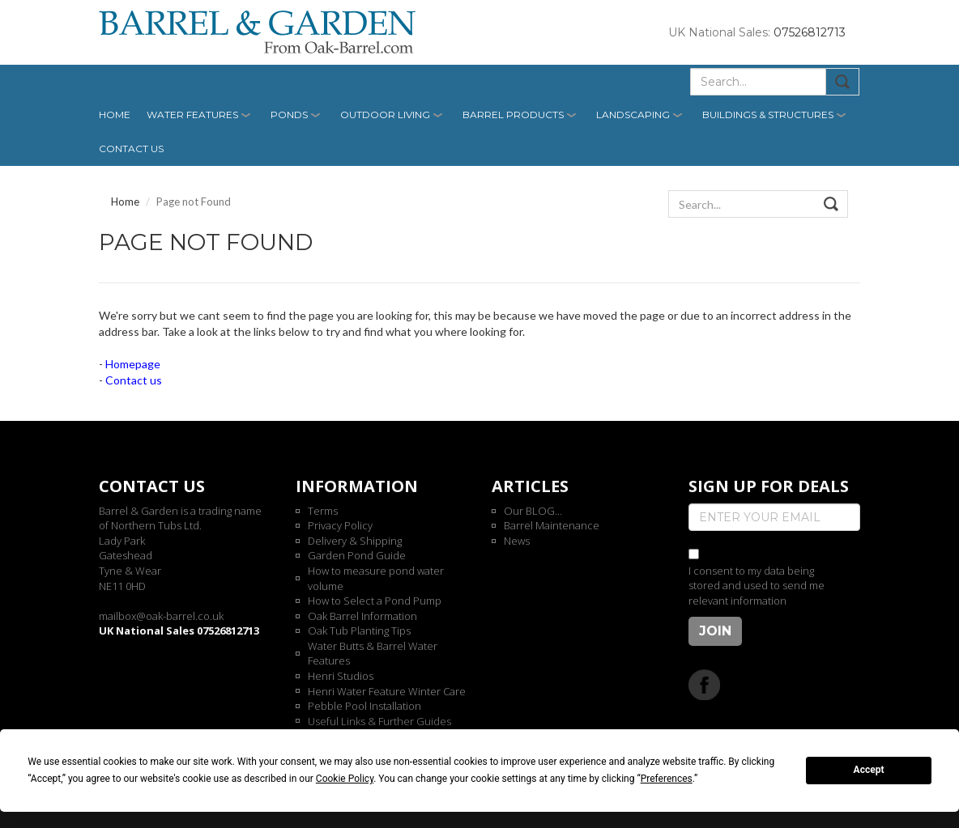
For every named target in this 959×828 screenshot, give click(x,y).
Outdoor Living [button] (385, 114)
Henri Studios (340, 676)
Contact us (131, 148)
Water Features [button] (192, 114)
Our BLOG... (533, 510)
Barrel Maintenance (551, 525)
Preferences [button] (667, 778)
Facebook (704, 684)
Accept (869, 769)
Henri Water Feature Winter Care (387, 691)
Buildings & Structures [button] (767, 114)
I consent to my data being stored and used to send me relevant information (756, 585)
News (517, 540)
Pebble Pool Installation (364, 705)
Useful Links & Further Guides (379, 721)
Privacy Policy (340, 525)
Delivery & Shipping (355, 540)
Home (114, 114)
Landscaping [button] (633, 114)
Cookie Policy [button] (344, 778)
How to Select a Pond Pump (374, 600)
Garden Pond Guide (357, 555)
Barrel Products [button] (513, 114)
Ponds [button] (289, 114)
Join (715, 631)
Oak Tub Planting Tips (359, 630)
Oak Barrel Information (362, 616)
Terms (323, 510)
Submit (842, 82)
